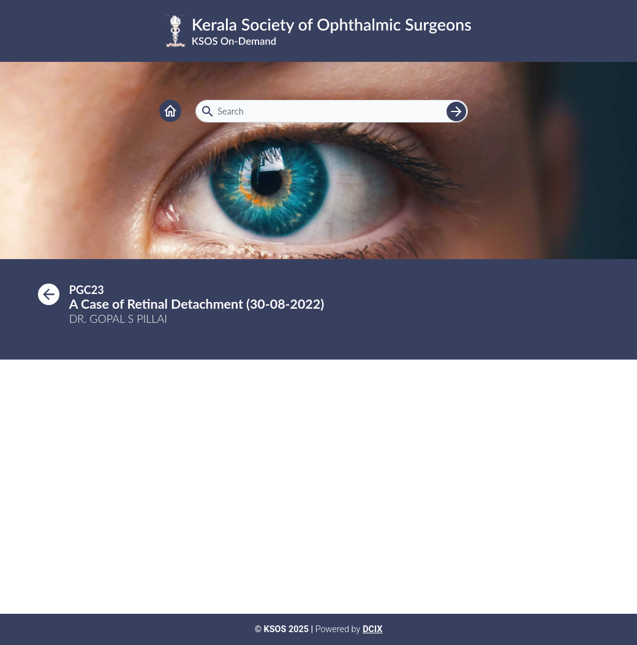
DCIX (372, 629)
